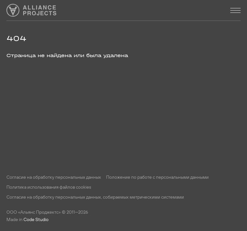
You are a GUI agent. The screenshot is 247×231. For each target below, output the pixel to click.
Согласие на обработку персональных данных (53, 177)
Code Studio (36, 219)
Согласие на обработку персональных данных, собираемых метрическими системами (95, 197)
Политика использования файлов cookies (48, 187)
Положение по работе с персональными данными (157, 177)
